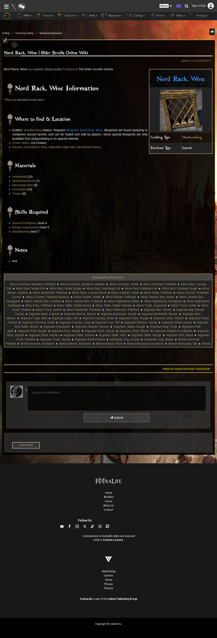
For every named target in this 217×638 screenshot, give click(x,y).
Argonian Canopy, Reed (98, 318)
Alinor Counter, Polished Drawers (47, 297)
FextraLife (86, 598)
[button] (165, 6)
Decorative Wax (22, 185)
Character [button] (68, 15)
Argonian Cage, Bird (33, 318)
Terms (108, 579)
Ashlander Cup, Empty (124, 339)
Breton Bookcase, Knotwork (145, 343)
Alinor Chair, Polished (158, 292)
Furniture (69, 69)
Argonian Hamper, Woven (92, 326)
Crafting (6, 33)
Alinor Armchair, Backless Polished (33, 284)
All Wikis (109, 497)
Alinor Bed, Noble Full (30, 288)
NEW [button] (24, 15)
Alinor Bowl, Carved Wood (89, 292)
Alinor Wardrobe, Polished (83, 309)
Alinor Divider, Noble (87, 297)
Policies (108, 588)
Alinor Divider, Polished (121, 297)
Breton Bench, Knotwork (75, 343)
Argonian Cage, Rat (65, 318)
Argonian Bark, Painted (44, 314)
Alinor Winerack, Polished (122, 309)
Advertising (108, 571)
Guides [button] (177, 15)
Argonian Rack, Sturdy (100, 331)
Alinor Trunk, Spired (49, 309)
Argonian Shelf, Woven (134, 331)
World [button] (157, 15)
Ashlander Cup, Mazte (159, 339)
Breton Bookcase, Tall (182, 343)
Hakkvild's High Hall (62, 147)
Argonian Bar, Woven (158, 309)
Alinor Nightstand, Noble (123, 301)
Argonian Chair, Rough (133, 318)
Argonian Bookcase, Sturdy (119, 314)
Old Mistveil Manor (88, 147)
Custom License (113, 539)
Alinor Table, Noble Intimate (113, 305)
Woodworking (192, 137)
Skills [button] (89, 15)
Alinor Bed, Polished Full (141, 288)
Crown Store (20, 143)
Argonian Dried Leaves (177, 322)
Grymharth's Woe (35, 147)
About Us (108, 505)
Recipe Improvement (26, 227)
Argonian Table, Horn (113, 335)
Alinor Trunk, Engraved (151, 305)
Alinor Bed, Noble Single (65, 288)
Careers (108, 575)
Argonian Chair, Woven (168, 318)
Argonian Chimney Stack (38, 322)
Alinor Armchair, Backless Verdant (82, 284)
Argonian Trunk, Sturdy (55, 339)
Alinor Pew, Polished (38, 305)
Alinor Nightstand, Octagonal (163, 301)
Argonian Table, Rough (146, 335)
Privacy (108, 584)
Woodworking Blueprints (50, 33)
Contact (108, 509)
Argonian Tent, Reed (179, 335)
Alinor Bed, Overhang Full (103, 288)
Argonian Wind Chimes (90, 339)
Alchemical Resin (23, 181)
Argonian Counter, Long (74, 322)
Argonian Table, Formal (78, 335)
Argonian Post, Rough (32, 331)
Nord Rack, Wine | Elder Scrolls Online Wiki (46, 53)
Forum (108, 501)
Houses (17, 147)
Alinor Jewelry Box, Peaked (43, 301)
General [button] (45, 15)
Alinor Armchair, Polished (159, 284)
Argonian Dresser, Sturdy (140, 322)
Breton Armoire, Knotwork (37, 343)
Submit (116, 417)
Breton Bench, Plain (109, 343)
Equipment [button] (112, 15)
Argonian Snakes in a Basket (173, 331)
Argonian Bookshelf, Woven (159, 314)
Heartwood (19, 176)
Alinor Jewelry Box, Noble (158, 297)
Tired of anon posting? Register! (186, 369)
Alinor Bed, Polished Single (180, 288)
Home (108, 492)
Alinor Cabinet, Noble (125, 292)
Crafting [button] (136, 15)
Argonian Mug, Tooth (163, 326)
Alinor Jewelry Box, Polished (84, 301)
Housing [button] (198, 15)
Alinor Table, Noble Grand (74, 305)
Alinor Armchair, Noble (124, 284)
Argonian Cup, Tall (107, 322)
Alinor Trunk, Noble (183, 305)
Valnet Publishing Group (122, 598)
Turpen (17, 193)
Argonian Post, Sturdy (65, 331)
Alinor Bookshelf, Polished (50, 292)
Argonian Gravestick (56, 326)
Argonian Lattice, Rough (129, 326)
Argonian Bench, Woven (80, 314)
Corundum (19, 189)
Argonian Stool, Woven (43, 335)
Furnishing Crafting (24, 33)
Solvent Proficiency (25, 223)
